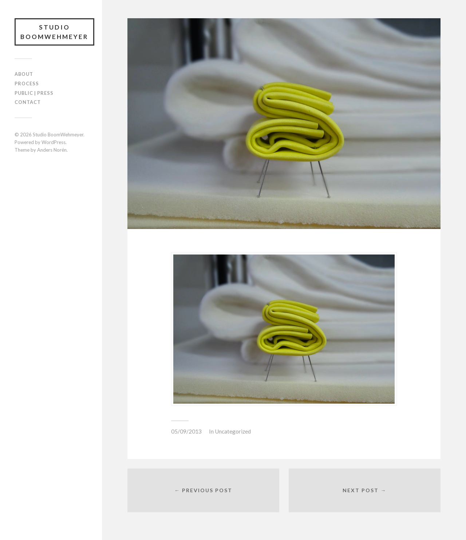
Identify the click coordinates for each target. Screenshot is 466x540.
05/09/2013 (186, 431)
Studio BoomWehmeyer (54, 31)
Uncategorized (233, 431)
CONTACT (28, 102)
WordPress (54, 142)
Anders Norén (52, 150)
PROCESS (27, 83)
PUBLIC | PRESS (34, 93)
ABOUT (24, 74)
